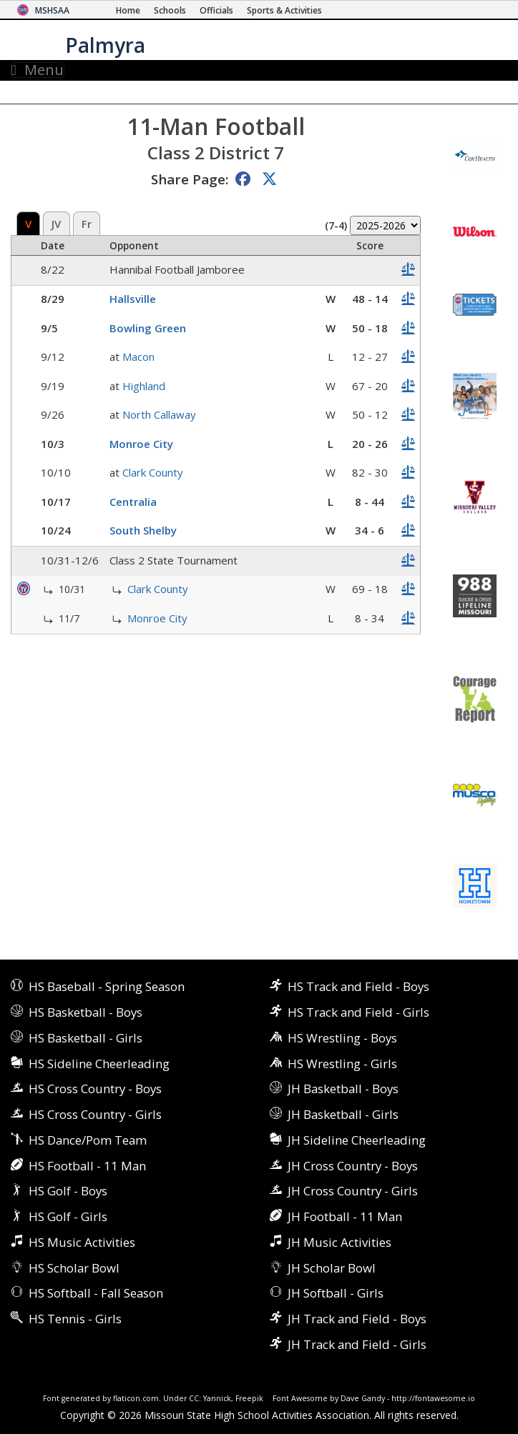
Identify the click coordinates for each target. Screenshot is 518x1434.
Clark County (152, 472)
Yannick (217, 1398)
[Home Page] (128, 10)
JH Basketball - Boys (343, 1088)
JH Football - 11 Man (345, 1216)
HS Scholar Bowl (74, 1268)
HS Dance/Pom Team (88, 1140)
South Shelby (143, 530)
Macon (138, 356)
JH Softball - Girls (335, 1293)
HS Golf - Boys (68, 1190)
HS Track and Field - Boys (358, 986)
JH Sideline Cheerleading (357, 1140)
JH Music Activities (339, 1242)
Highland (143, 386)
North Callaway (159, 414)
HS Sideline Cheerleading (99, 1063)
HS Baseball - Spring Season (107, 986)
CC (194, 1398)
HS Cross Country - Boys (95, 1088)
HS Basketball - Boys (85, 1012)
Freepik (249, 1398)
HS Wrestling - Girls (342, 1063)
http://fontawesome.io (433, 1398)
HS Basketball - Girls (85, 1038)
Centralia (133, 501)
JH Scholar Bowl (332, 1268)
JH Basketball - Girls (343, 1114)
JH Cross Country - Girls (353, 1190)
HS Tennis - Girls (75, 1318)
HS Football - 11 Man (87, 1165)
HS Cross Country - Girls (95, 1114)
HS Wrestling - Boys (342, 1038)
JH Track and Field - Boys (357, 1318)
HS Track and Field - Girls (358, 1012)
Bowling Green (147, 328)
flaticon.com (136, 1398)
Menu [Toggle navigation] (37, 70)
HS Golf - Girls (68, 1216)
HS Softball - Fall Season (96, 1293)
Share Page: (189, 179)
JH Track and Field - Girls (357, 1344)
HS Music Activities (82, 1242)
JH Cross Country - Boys (353, 1165)
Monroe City (141, 444)
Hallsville (132, 299)
